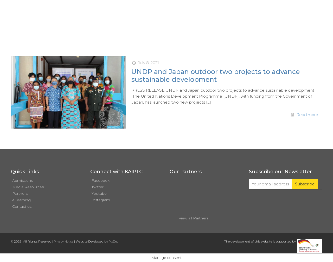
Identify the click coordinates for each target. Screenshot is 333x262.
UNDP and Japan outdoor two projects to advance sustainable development (215, 75)
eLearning (21, 200)
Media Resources (28, 187)
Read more (307, 114)
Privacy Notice (63, 241)
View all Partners (193, 218)
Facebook (101, 180)
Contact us (21, 206)
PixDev (113, 241)
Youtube (99, 193)
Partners (20, 193)
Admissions (22, 180)
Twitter (98, 187)
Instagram (101, 200)
